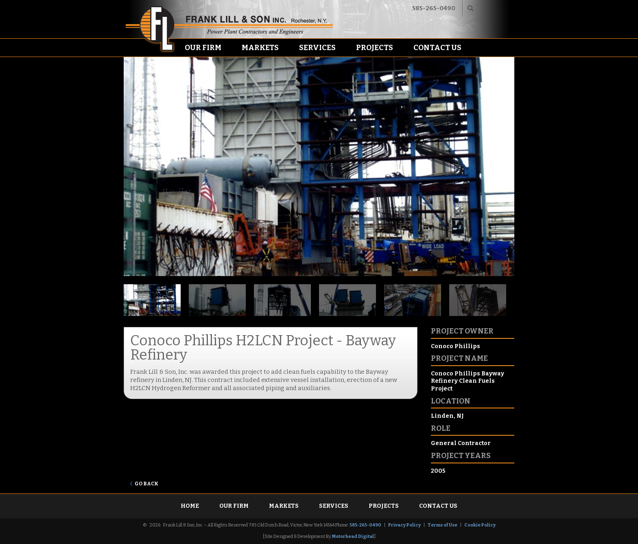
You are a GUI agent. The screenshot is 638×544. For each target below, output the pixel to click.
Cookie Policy (480, 525)
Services (317, 47)
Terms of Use (442, 525)
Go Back (146, 484)
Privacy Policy (404, 525)
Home (190, 505)
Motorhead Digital (353, 536)
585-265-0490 (433, 8)
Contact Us (437, 47)
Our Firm (203, 47)
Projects (374, 47)
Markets (260, 47)
